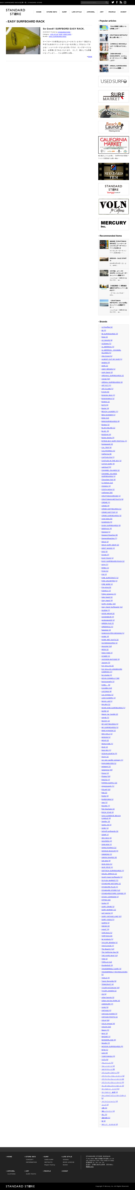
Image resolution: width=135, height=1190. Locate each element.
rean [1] (105, 802)
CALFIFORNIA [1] (108, 451)
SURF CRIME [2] (108, 906)
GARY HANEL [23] (109, 604)
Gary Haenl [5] (107, 600)
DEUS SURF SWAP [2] (110, 545)
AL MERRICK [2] (108, 347)
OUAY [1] (105, 757)
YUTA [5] (105, 1059)
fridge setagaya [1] (109, 594)
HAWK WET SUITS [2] (110, 640)
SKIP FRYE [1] (107, 867)
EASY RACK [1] (108, 558)
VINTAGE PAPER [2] (109, 1014)
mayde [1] (105, 717)
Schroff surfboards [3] (110, 831)
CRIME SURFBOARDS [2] (111, 515)
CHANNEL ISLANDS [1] (111, 470)
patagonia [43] (107, 770)
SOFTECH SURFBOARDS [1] (113, 870)
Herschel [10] (107, 646)
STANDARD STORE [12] (111, 890)
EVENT (123, 12)
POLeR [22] (106, 789)
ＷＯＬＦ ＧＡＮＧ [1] (110, 1124)
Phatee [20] (106, 776)
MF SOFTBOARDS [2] (110, 724)
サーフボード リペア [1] (110, 1089)
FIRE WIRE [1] (107, 584)
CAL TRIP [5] (107, 447)
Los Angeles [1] (108, 695)
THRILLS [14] (107, 962)
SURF (64, 12)
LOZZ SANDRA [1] (109, 698)
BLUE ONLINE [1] (108, 428)
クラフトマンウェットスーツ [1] (113, 1079)
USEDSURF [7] (107, 1004)
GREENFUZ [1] (107, 627)
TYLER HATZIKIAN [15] (111, 988)
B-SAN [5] (105, 392)
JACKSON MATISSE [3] (111, 659)
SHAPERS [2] (107, 841)
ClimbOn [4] (106, 486)
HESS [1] (105, 649)
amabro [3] (106, 362)
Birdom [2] (106, 425)
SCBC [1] (105, 828)
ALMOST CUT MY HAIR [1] (112, 359)
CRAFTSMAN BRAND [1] (111, 496)
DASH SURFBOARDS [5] (111, 525)
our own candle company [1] (112, 760)
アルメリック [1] (107, 1063)
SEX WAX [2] (107, 838)
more (90, 56)
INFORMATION (31, 1162)
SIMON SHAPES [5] (109, 857)
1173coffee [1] (107, 327)
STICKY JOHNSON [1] (110, 897)
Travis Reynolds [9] (109, 981)
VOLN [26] (106, 1020)
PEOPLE (112, 12)
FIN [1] (104, 574)
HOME (38, 12)
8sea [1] (105, 337)
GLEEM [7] (106, 610)
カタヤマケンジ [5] (108, 1069)
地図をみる (90, 1166)
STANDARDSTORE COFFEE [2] (114, 893)
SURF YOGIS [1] (108, 919)
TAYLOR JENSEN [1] (110, 942)
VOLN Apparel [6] (108, 1024)
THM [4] (105, 959)
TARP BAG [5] (107, 936)
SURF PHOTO (31, 1174)
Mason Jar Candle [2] (110, 714)
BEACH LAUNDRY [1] (110, 411)
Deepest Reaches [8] (110, 535)
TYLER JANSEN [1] (109, 991)
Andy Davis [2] (107, 372)
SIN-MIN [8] (106, 861)
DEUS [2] (105, 542)
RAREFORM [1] (108, 799)
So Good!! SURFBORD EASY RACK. (64, 29)
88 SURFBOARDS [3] (110, 334)
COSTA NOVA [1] (108, 489)
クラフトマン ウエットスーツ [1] (113, 1076)
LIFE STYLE (77, 12)
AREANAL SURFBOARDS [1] (113, 375)
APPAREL (91, 12)
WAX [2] (105, 1033)
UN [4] (104, 994)
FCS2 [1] (105, 571)
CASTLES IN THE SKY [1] (112, 461)
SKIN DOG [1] (107, 864)
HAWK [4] (105, 636)
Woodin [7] (106, 1043)
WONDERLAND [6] (109, 1040)
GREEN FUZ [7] (108, 623)
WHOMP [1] (106, 1036)
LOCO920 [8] (107, 691)
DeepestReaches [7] (109, 538)
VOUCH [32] (106, 1027)
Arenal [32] (106, 379)
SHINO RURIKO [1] (109, 847)
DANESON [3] (107, 522)
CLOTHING (11, 1174)
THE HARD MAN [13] (110, 955)
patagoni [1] (106, 766)
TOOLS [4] (106, 978)
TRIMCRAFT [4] (108, 984)
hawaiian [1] (106, 630)
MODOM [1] (106, 737)
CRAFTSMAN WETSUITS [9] (113, 499)
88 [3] (104, 330)
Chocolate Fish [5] (109, 479)
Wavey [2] (105, 1030)
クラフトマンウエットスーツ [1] (113, 1082)
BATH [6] (105, 405)
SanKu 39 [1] (107, 825)
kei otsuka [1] (107, 675)
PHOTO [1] (106, 780)
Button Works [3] (108, 438)
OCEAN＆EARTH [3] (109, 753)
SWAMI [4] (106, 926)
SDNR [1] (105, 835)
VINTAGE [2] (106, 1010)
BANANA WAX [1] (108, 395)
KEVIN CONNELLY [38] (110, 678)
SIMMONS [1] (107, 854)
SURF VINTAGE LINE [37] (112, 916)
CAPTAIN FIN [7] (108, 457)
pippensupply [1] (108, 786)
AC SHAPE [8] (107, 340)
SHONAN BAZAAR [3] (110, 851)
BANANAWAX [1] (108, 398)
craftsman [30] (107, 492)
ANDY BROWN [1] (108, 369)
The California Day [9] (110, 952)
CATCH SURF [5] (108, 464)
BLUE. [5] (105, 431)
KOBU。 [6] (106, 685)
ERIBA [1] (105, 568)
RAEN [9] (105, 796)
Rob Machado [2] (108, 809)
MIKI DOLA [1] (107, 734)
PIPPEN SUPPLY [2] (109, 783)
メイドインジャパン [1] (110, 1101)
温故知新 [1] (106, 1118)
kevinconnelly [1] (108, 681)
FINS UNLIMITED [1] (110, 581)
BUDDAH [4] (106, 434)
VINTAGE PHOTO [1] (110, 1017)
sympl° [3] (105, 929)
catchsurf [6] (106, 467)
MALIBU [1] (106, 704)
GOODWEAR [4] (108, 617)
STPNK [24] (106, 900)
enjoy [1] (105, 564)
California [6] (107, 454)
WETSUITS (48, 1162)
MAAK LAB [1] (107, 701)
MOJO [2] (105, 740)
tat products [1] (107, 939)
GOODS (66, 1159)
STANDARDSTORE (64, 32)
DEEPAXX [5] (107, 528)
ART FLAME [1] (107, 389)
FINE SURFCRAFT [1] (110, 578)
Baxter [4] (105, 408)
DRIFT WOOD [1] (108, 548)
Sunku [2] (105, 903)
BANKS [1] (106, 402)
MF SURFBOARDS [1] (110, 727)
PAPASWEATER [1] (109, 763)
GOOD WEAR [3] (108, 613)
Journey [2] (106, 663)
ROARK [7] (106, 806)
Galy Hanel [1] (107, 597)
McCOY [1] (106, 721)
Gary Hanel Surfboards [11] (112, 607)
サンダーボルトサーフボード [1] (113, 1086)
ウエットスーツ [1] (108, 1066)
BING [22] (105, 418)
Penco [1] (105, 773)
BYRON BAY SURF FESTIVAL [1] (114, 441)
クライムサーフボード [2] (110, 1072)
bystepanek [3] (107, 444)
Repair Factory (49, 1165)
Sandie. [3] (106, 821)
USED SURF (67, 34)
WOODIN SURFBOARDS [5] (112, 1046)
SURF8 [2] (106, 923)
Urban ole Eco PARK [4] (111, 1001)
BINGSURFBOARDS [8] (111, 421)
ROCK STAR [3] (108, 812)
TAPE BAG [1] (107, 933)
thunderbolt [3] (107, 965)
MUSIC (65, 1165)
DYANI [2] (105, 555)
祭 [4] (104, 1121)
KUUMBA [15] (107, 688)
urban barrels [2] (108, 997)
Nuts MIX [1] (106, 750)
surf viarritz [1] (107, 913)
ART (101, 12)
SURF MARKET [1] (109, 910)
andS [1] (105, 366)
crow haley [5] (107, 519)
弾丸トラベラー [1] (108, 1111)
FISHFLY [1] (106, 591)
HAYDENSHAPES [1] (110, 643)
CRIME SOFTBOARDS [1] (111, 509)
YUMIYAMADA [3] (108, 1056)
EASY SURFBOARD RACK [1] (113, 561)
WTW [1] (105, 1050)
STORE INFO (51, 12)
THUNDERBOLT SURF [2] (111, 969)
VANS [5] (105, 1007)
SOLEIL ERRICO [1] (109, 874)
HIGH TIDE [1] (107, 653)
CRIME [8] (106, 506)
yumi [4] (105, 1053)
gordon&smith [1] (108, 620)
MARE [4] (105, 711)
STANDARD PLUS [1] (110, 887)
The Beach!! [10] (108, 949)
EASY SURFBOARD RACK (57, 36)
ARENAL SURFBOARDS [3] (112, 382)
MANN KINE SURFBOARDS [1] (113, 708)
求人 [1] (104, 1114)
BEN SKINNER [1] (108, 415)
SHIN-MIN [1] (107, 844)
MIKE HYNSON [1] (109, 730)
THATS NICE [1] (108, 946)
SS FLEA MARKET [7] (110, 880)
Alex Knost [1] (107, 356)
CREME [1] (106, 502)
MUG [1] (105, 747)
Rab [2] (104, 793)
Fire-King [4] (106, 587)
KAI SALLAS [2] (108, 666)
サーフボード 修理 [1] (110, 1092)
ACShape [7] (106, 343)
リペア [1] (105, 1105)
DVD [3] (105, 551)
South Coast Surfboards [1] (112, 877)
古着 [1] (104, 1108)
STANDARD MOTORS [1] (111, 883)
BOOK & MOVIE (68, 1162)
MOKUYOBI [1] (107, 744)
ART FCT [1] (106, 385)
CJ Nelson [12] (107, 483)
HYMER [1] (106, 656)
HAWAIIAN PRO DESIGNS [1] (113, 633)
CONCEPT (30, 1159)
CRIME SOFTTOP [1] (110, 512)
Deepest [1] (106, 532)
